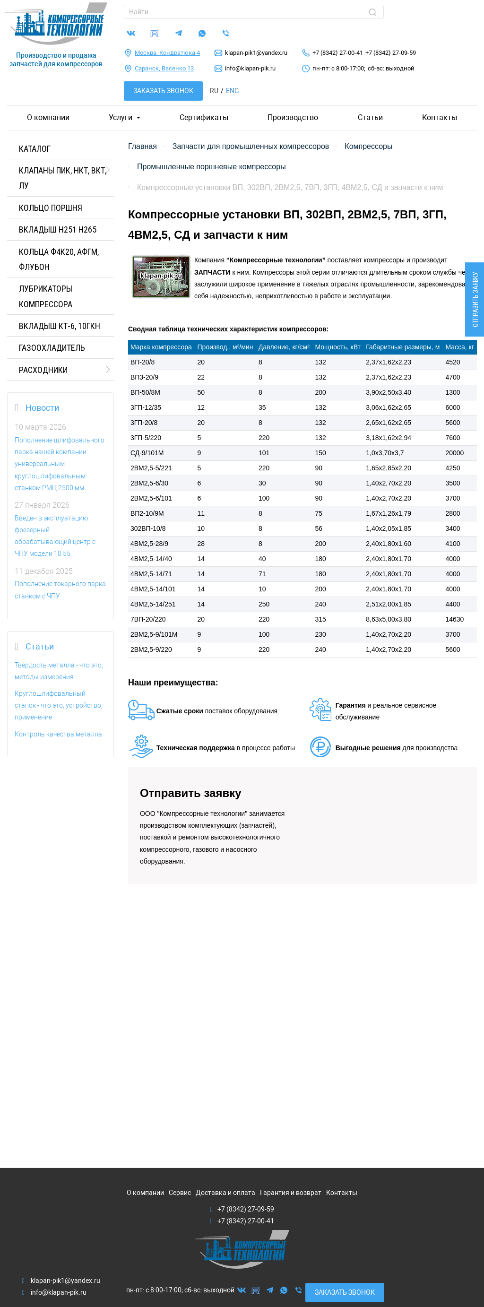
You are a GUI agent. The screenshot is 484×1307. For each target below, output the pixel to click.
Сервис (180, 1192)
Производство (293, 117)
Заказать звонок (163, 91)
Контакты (439, 117)
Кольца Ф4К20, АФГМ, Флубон (59, 259)
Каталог (35, 149)
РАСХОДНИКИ (43, 370)
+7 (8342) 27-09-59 (390, 52)
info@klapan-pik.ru (250, 68)
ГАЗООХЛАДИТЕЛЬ (52, 348)
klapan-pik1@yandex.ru (256, 52)
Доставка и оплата (225, 1192)
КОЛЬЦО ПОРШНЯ (50, 208)
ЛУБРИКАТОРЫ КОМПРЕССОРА (45, 296)
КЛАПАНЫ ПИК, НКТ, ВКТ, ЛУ (62, 177)
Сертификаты (204, 117)
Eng (232, 91)
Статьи (370, 117)
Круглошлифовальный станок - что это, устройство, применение (59, 705)
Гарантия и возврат (290, 1192)
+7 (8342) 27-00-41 (337, 52)
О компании (48, 117)
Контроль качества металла (58, 734)
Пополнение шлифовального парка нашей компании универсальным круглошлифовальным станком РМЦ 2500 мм (59, 464)
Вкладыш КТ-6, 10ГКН (59, 326)
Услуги (120, 117)
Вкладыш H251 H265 (57, 229)
